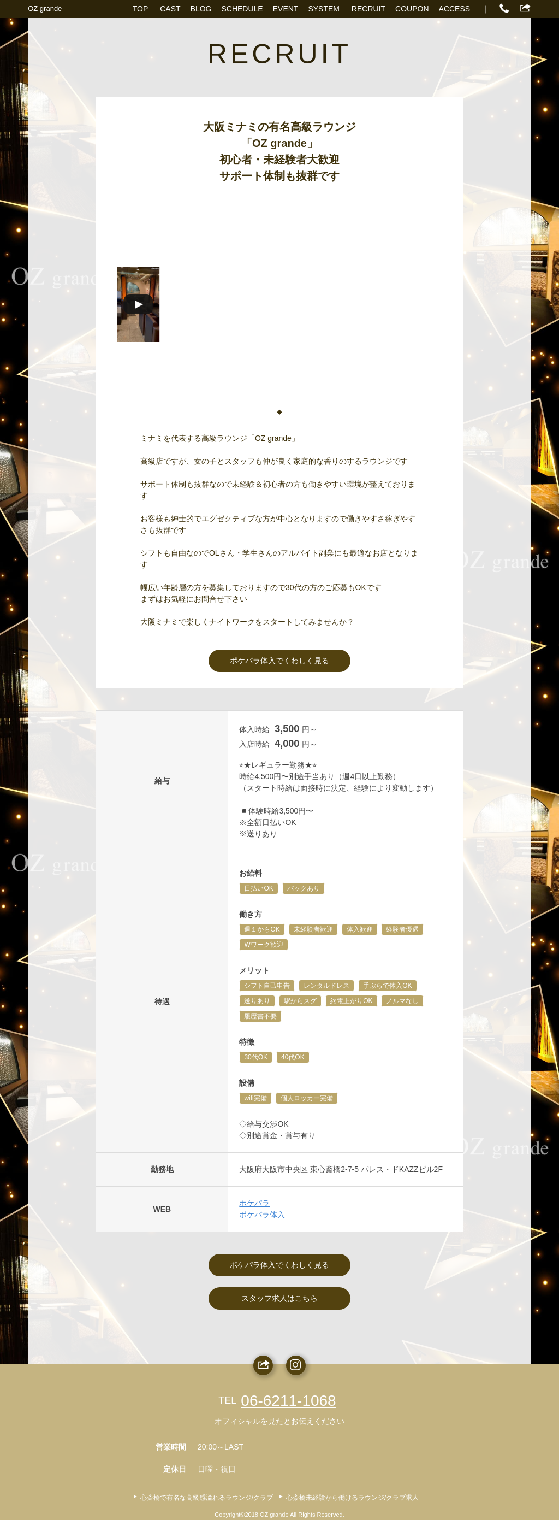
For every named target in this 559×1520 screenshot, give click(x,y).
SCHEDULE (242, 8)
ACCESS (455, 8)
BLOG (201, 8)
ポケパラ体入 (262, 1214)
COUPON (412, 8)
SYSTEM (324, 8)
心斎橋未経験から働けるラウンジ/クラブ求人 (352, 1497)
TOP (140, 8)
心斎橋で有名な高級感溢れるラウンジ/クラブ (206, 1497)
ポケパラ (254, 1203)
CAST (170, 8)
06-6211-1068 (288, 1400)
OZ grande (45, 8)
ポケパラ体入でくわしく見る (279, 660)
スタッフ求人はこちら (279, 1298)
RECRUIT (368, 8)
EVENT (286, 8)
